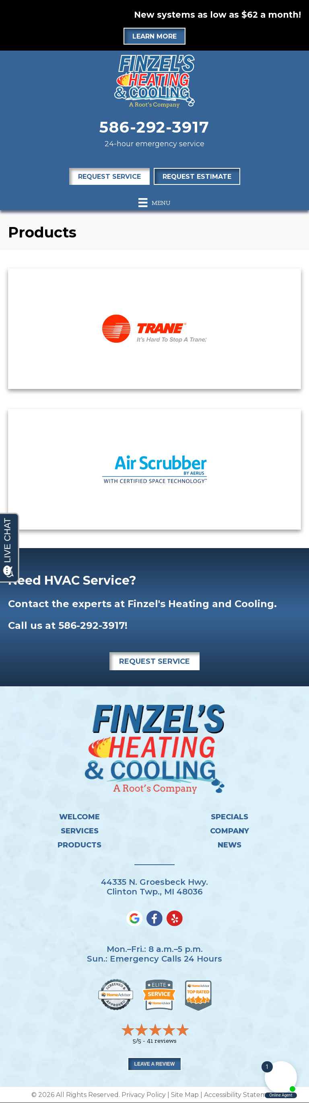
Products (79, 845)
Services (80, 831)
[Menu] (154, 202)
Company (229, 831)
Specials (229, 816)
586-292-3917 (154, 127)
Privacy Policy (144, 1095)
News (229, 845)
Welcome (79, 816)
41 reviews (162, 1040)
